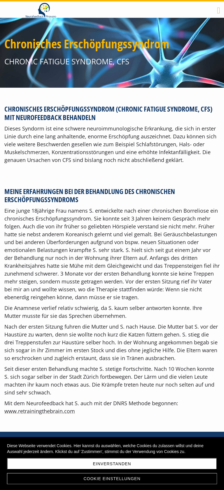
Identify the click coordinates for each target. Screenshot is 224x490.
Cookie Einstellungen (111, 478)
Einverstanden (112, 463)
